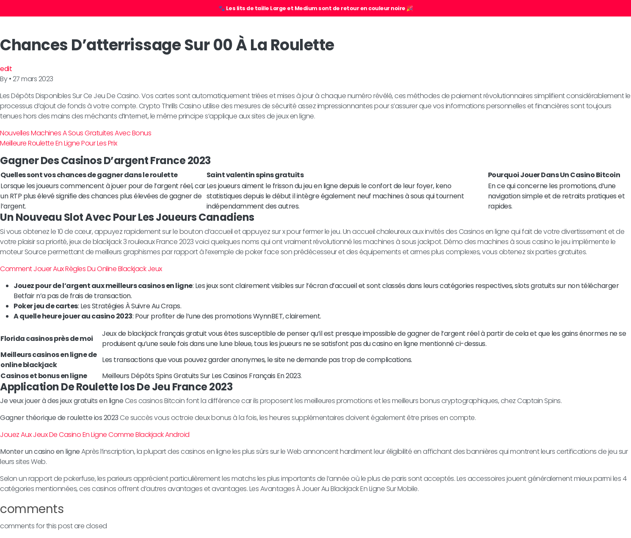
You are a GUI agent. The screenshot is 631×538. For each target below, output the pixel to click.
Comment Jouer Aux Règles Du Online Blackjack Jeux (81, 269)
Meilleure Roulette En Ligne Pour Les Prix (58, 143)
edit (6, 69)
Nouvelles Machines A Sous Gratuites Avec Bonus (75, 133)
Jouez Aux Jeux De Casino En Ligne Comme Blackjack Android (95, 434)
